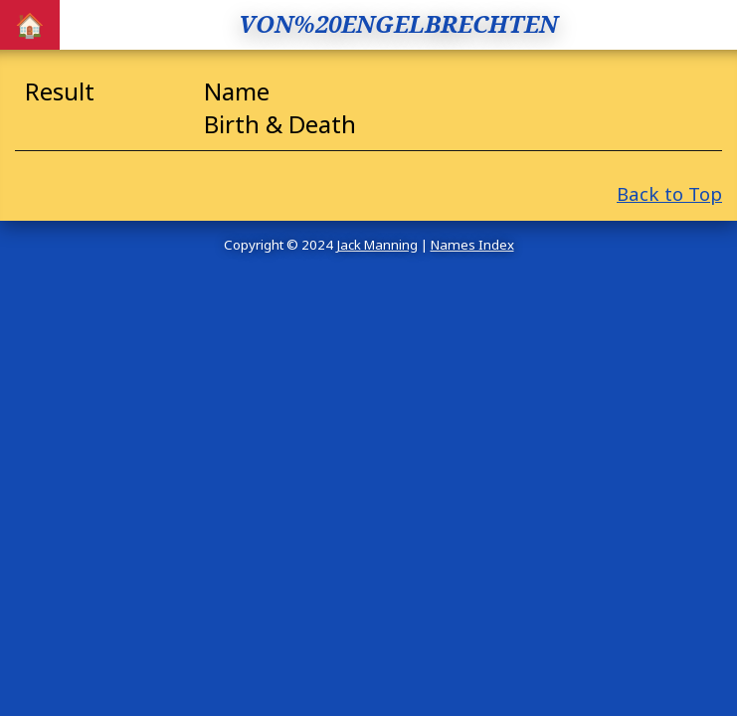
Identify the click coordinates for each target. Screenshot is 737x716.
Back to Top (669, 193)
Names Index (472, 245)
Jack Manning (377, 245)
